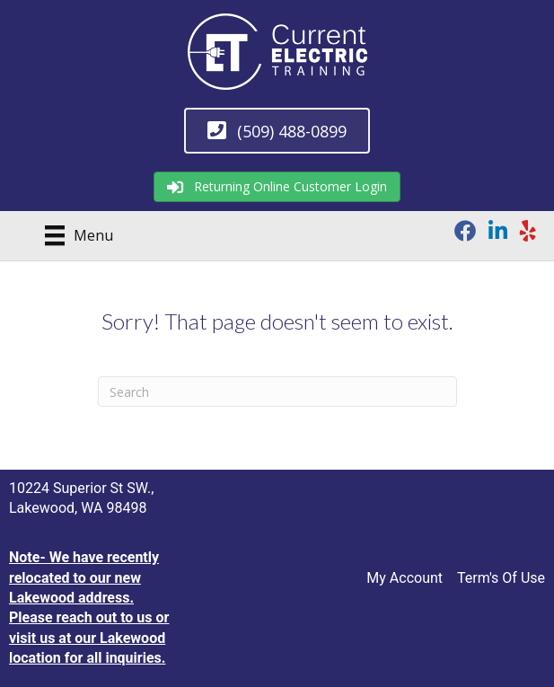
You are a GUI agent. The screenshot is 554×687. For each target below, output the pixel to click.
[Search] (277, 391)
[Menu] (73, 235)
